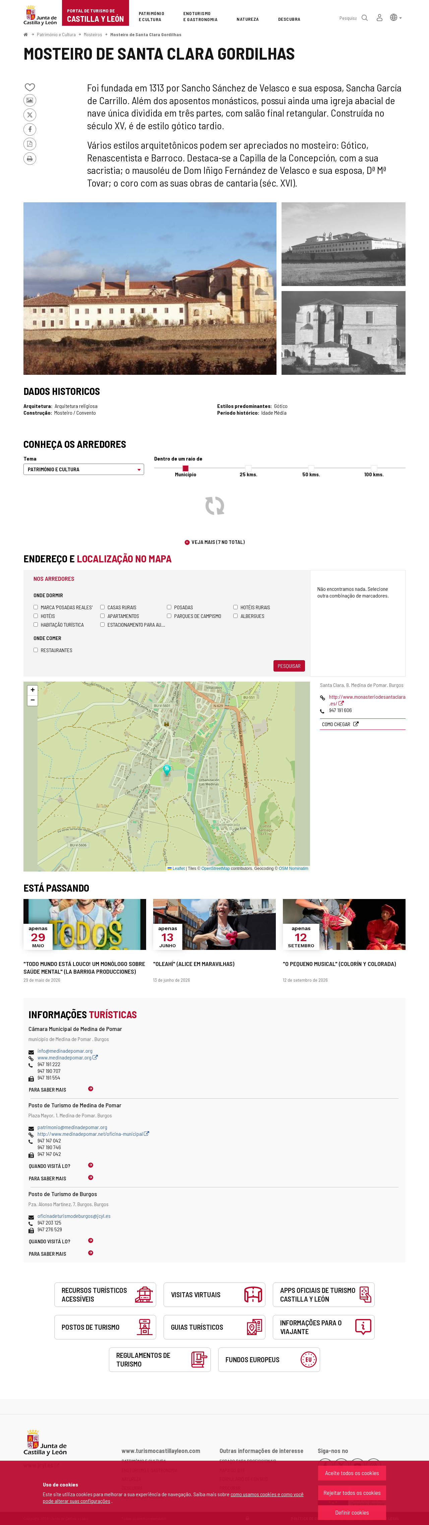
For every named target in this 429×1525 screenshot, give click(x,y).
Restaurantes (53, 650)
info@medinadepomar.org (65, 1050)
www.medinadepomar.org (68, 1057)
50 (311, 474)
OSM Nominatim (293, 868)
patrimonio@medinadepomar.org (72, 1127)
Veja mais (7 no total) (218, 542)
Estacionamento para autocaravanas (133, 624)
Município (185, 474)
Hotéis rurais (251, 607)
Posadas (180, 607)
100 (374, 474)
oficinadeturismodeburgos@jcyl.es (74, 1215)
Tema (30, 458)
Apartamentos (119, 616)
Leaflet (176, 868)
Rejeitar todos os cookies (352, 1492)
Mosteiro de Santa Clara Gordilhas (145, 34)
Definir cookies (352, 1512)
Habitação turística (59, 624)
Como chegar (336, 724)
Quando (49, 1166)
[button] (396, 17)
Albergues (248, 616)
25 (248, 474)
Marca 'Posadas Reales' (63, 607)
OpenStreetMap (215, 868)
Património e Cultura (56, 34)
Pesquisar (289, 666)
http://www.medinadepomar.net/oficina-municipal (93, 1133)
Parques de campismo (194, 616)
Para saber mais (47, 1089)
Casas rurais (118, 607)
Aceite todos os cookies (352, 1472)
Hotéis (44, 616)
